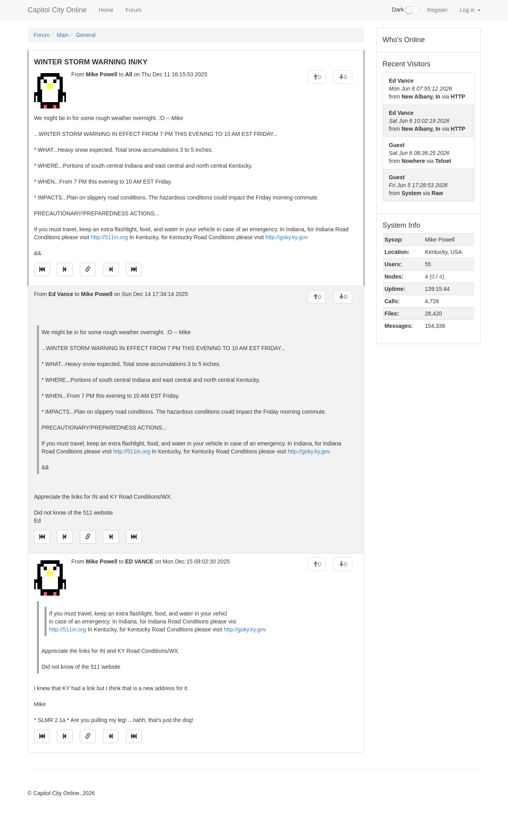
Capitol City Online (57, 10)
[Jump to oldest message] (42, 269)
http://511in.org (109, 237)
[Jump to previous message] (65, 269)
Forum (133, 10)
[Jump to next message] (111, 269)
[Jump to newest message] (134, 269)
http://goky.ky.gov (286, 237)
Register (437, 10)
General (86, 35)
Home (106, 10)
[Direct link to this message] (88, 269)
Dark (405, 10)
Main (63, 35)
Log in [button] (470, 10)
